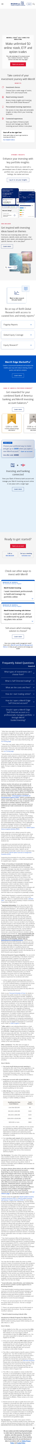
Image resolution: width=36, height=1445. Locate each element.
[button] (2, 4)
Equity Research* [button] (11, 345)
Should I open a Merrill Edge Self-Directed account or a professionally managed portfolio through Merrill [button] (18, 714)
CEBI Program (14, 1023)
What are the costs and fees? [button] (18, 687)
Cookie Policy (21, 1443)
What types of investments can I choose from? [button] (18, 673)
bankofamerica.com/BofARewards (12, 940)
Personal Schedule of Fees (17, 993)
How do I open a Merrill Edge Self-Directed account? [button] (18, 701)
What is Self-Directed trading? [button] (18, 681)
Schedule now (26, 555)
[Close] (34, 1428)
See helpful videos (9, 140)
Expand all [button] (31, 666)
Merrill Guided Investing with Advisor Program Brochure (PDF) (16, 1199)
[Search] (34, 4)
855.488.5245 (10, 555)
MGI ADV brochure (28, 1360)
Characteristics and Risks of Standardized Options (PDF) (15, 796)
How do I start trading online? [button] (18, 694)
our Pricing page (6, 741)
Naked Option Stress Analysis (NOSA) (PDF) (18, 828)
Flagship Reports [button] (11, 324)
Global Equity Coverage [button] (13, 335)
